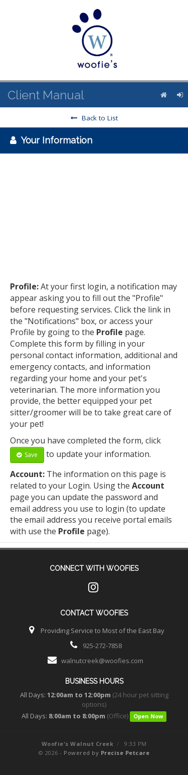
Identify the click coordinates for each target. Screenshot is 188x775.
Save (27, 454)
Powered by (106, 752)
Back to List (94, 117)
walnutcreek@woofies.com (102, 660)
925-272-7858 (102, 645)
